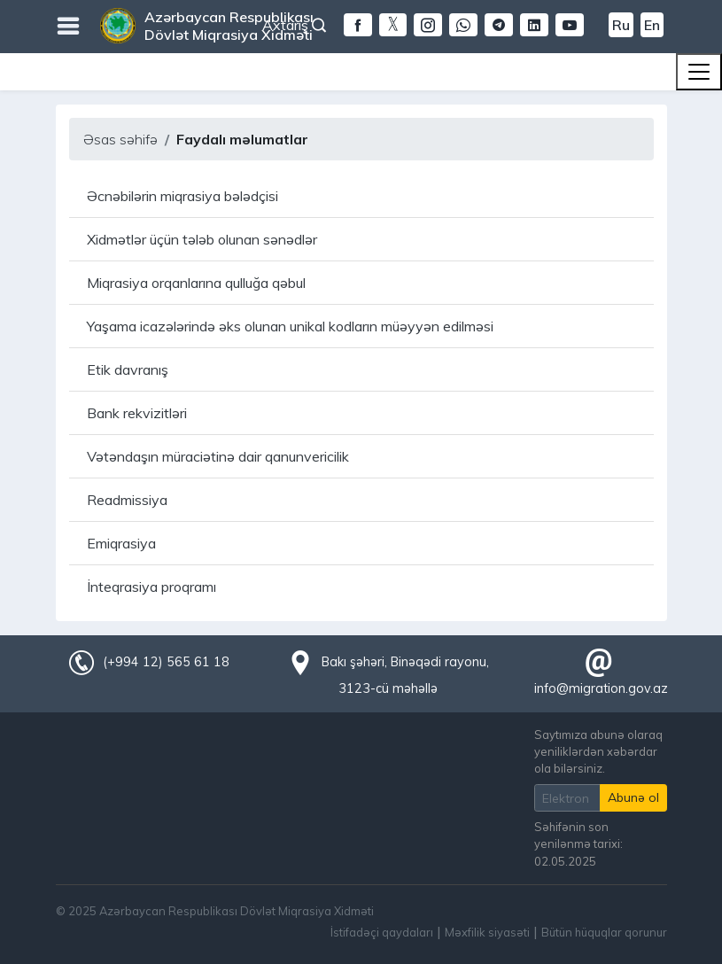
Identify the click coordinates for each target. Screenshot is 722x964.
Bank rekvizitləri (137, 413)
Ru (621, 25)
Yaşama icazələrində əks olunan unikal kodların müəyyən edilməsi (290, 326)
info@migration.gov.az (601, 688)
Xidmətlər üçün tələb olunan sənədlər (202, 239)
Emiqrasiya (121, 543)
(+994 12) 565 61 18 (166, 662)
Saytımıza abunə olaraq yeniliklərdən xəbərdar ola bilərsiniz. (598, 751)
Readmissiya (127, 500)
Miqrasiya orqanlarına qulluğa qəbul (196, 283)
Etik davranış (127, 369)
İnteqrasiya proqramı (151, 586)
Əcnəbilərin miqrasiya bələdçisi (182, 196)
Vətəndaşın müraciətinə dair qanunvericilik (218, 456)
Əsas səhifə (120, 139)
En (652, 25)
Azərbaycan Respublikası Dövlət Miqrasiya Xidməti (229, 25)
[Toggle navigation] (699, 71)
